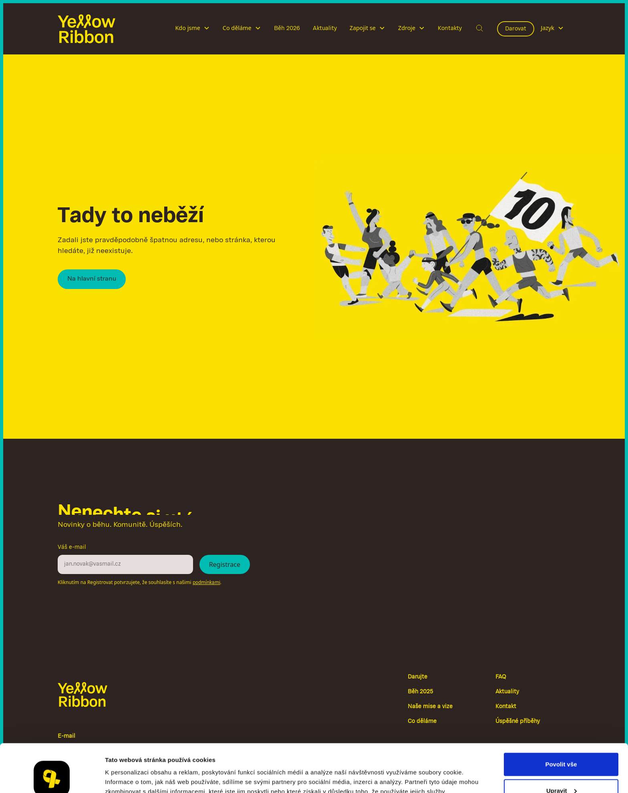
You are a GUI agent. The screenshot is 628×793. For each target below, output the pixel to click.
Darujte (417, 677)
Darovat (515, 29)
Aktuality (325, 28)
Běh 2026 (287, 28)
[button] (192, 28)
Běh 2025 (420, 692)
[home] (86, 28)
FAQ (500, 677)
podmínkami (206, 582)
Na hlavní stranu (91, 279)
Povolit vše (561, 719)
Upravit (561, 745)
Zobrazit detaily (127, 768)
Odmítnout (561, 771)
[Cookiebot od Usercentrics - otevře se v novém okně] (52, 777)
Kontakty (450, 28)
